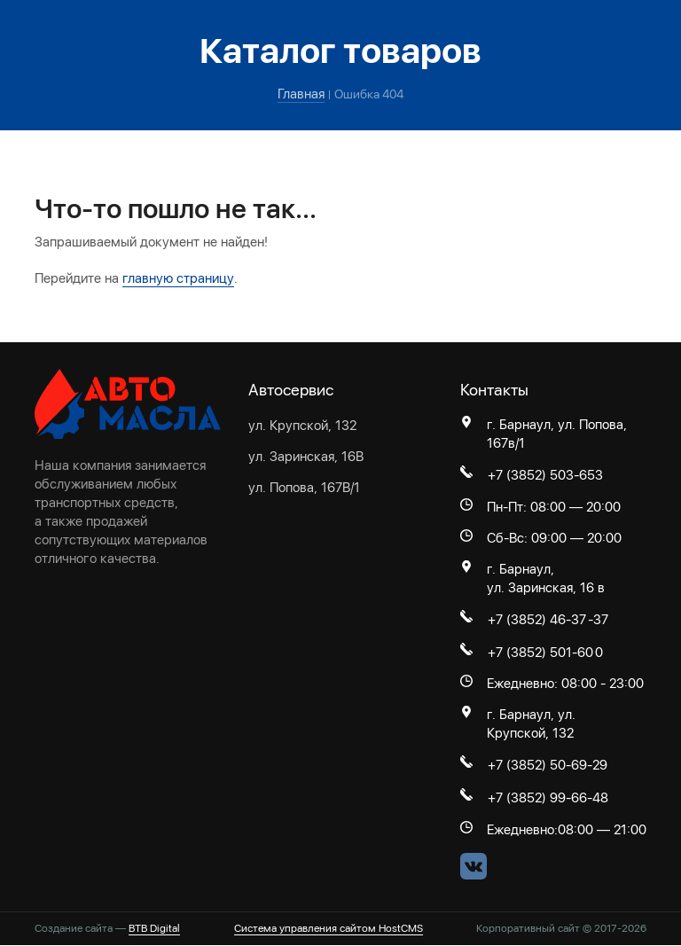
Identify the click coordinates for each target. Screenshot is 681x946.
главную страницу (177, 278)
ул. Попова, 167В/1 (304, 487)
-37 (598, 620)
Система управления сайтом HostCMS (328, 929)
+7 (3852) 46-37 (537, 620)
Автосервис (290, 389)
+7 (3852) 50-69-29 (547, 766)
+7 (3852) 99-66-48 (548, 799)
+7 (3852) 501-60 (540, 653)
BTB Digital (154, 929)
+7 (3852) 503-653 (545, 475)
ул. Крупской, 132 (302, 425)
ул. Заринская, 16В (306, 456)
